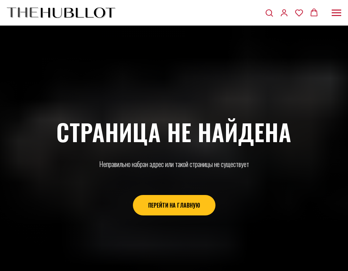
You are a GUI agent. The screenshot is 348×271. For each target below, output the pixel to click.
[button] (269, 13)
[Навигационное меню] (336, 13)
